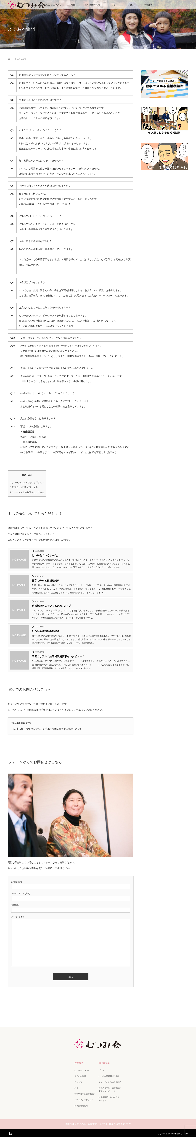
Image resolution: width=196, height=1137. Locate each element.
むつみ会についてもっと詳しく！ (27, 482)
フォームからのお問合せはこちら (27, 492)
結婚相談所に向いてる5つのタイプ (51, 605)
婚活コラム (103, 1063)
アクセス (129, 4)
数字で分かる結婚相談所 (45, 580)
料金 (73, 4)
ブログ (112, 4)
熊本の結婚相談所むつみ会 (177, 1132)
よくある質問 (79, 1076)
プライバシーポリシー (83, 1099)
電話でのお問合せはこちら (24, 487)
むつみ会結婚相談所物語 (45, 631)
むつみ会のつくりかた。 (45, 555)
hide (29, 475)
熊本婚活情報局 (92, 4)
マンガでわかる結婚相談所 (109, 1081)
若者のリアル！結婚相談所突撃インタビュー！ (58, 656)
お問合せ (147, 4)
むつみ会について (52, 4)
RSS (10, 1131)
